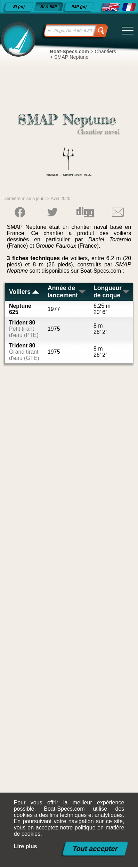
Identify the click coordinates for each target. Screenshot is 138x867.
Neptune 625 (20, 309)
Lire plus (25, 846)
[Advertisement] (69, 611)
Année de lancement (67, 291)
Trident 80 (24, 329)
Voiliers (24, 291)
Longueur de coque (112, 291)
